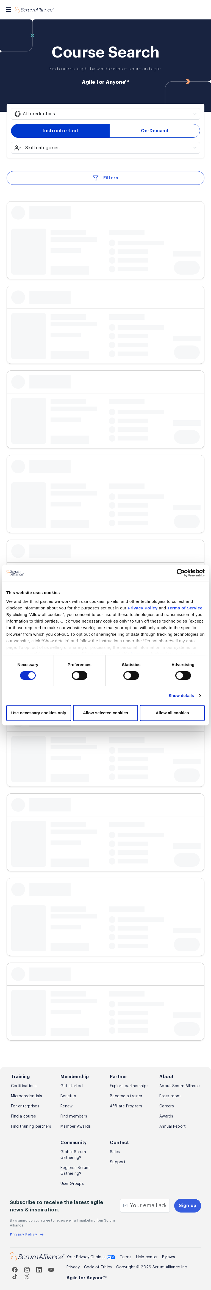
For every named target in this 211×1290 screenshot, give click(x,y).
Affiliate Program (126, 1106)
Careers (166, 1106)
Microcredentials (26, 1096)
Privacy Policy (143, 608)
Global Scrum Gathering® (73, 1155)
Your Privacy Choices (90, 1257)
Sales (115, 1152)
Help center (147, 1257)
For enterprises (25, 1106)
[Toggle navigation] (8, 10)
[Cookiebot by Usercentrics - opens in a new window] (181, 573)
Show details (181, 695)
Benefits (68, 1096)
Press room (170, 1096)
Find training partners (31, 1126)
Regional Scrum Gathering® (75, 1171)
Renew (66, 1106)
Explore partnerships (129, 1086)
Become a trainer (126, 1096)
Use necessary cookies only (38, 713)
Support (118, 1162)
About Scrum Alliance (179, 1086)
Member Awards (75, 1126)
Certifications (24, 1086)
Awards (166, 1116)
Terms (125, 1257)
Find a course (23, 1116)
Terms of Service (184, 608)
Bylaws (168, 1257)
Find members (73, 1116)
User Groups (72, 1184)
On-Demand (154, 131)
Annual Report (172, 1126)
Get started (71, 1086)
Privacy (73, 1267)
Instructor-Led (60, 131)
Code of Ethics (98, 1267)
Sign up (187, 1205)
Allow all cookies (172, 713)
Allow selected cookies (105, 713)
